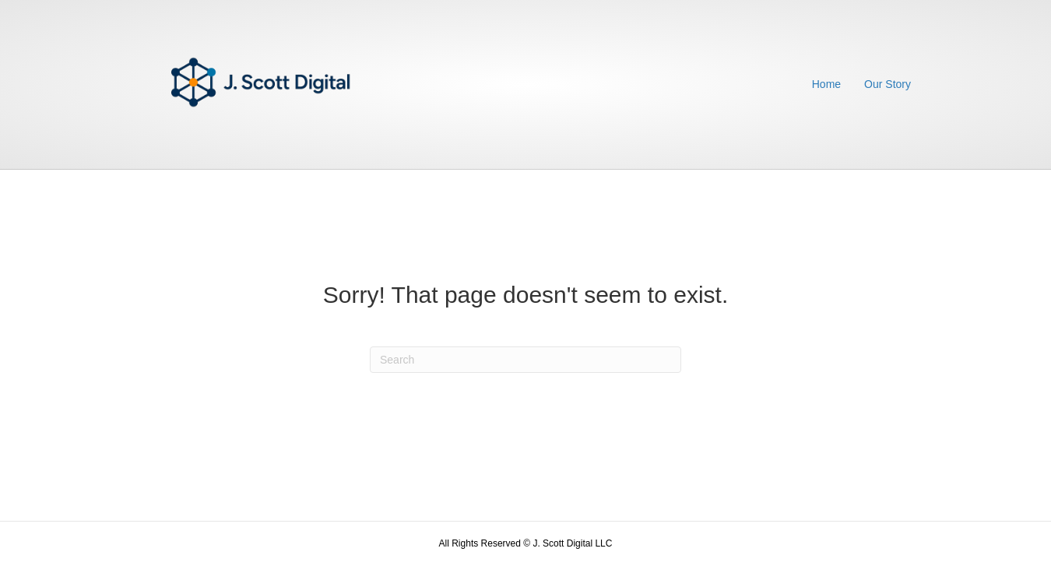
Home (826, 84)
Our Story (887, 84)
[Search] (525, 359)
